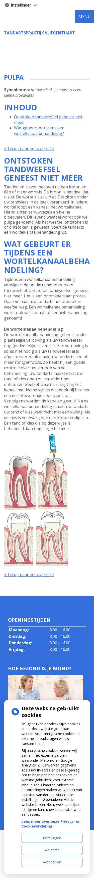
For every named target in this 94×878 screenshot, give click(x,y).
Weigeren (52, 850)
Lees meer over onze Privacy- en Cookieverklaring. (51, 824)
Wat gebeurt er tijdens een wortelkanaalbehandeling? (39, 130)
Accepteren (52, 862)
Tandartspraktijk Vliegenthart (39, 33)
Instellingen (52, 838)
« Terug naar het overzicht (29, 148)
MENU (84, 16)
